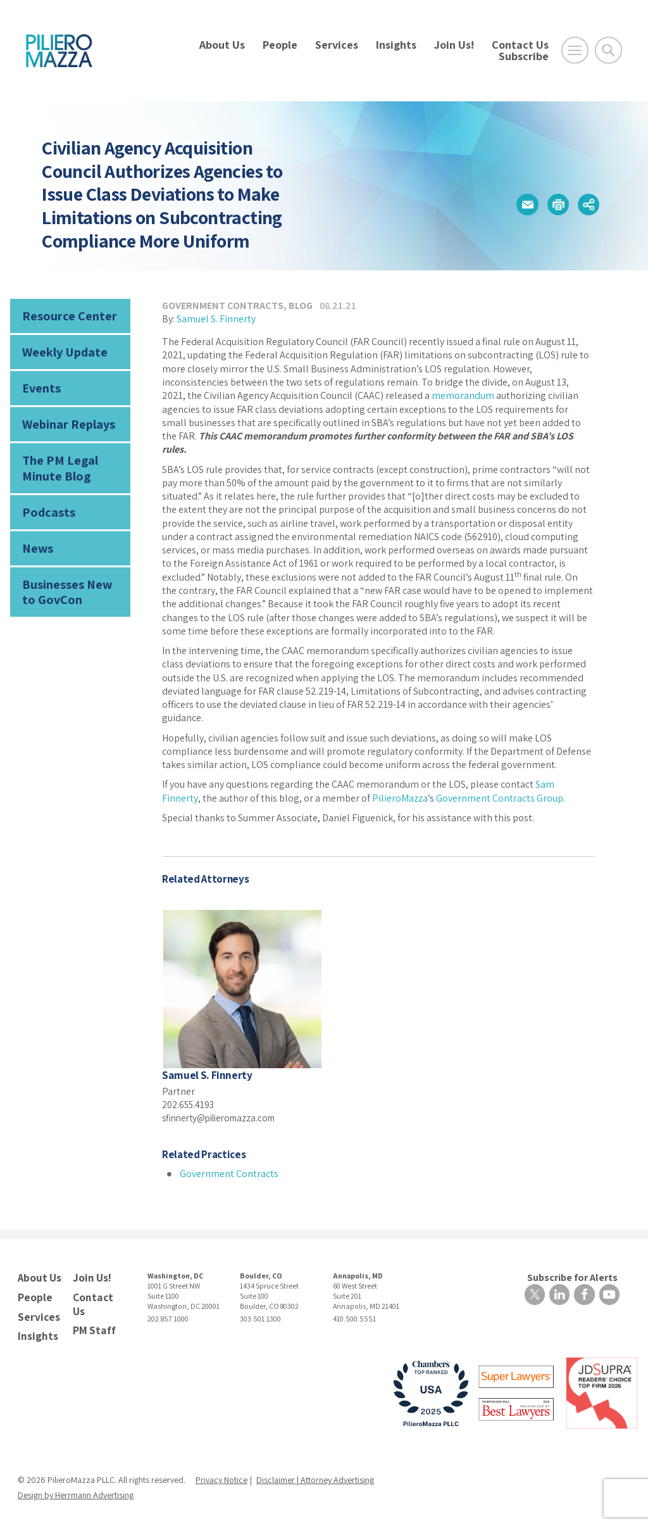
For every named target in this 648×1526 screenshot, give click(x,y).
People (280, 44)
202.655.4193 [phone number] (189, 1104)
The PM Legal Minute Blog (55, 460)
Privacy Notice (221, 1474)
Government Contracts (223, 305)
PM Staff (92, 1326)
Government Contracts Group (499, 798)
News (35, 536)
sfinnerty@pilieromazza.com (224, 1117)
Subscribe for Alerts (575, 1276)
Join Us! (454, 44)
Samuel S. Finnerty (216, 318)
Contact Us (520, 44)
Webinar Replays (64, 418)
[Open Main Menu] (575, 50)
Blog (301, 305)
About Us (222, 44)
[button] (522, 204)
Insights (396, 44)
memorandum (463, 395)
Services (336, 44)
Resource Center (64, 315)
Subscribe (524, 56)
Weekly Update (61, 349)
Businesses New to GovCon (69, 577)
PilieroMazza (400, 798)
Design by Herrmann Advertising (76, 1490)
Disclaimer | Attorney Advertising (315, 1474)
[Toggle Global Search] (608, 50)
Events (39, 384)
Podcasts (45, 501)
